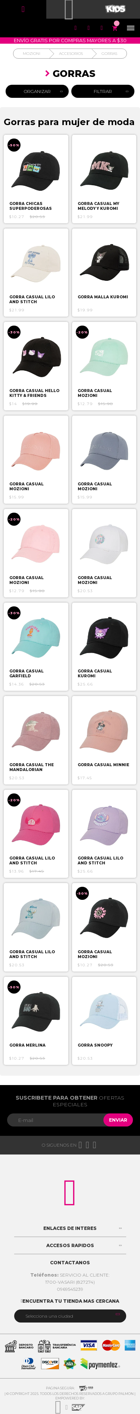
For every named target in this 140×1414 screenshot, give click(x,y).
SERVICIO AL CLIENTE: (70, 1275)
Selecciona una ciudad (49, 1316)
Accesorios (71, 53)
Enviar (118, 1120)
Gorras (109, 53)
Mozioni (31, 53)
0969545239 (70, 1289)
